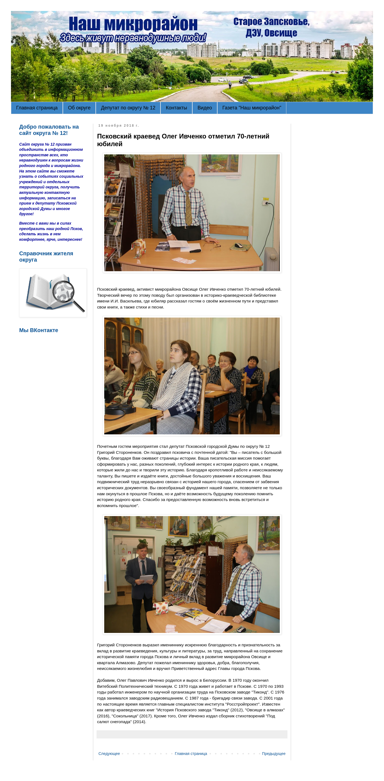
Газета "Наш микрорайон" (251, 108)
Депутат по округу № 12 (128, 108)
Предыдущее (274, 753)
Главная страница (37, 108)
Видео (204, 108)
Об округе (79, 108)
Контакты (176, 108)
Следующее (109, 753)
